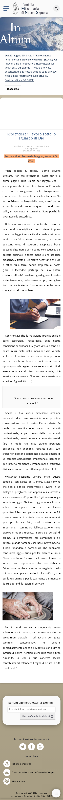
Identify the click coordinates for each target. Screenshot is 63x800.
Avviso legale (17, 796)
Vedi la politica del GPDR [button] (19, 80)
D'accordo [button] (13, 89)
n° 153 (31, 150)
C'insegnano (31, 148)
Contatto (28, 796)
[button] (37, 716)
